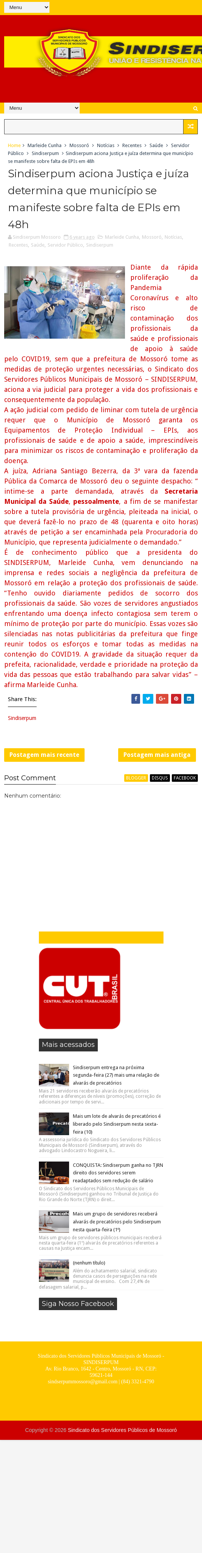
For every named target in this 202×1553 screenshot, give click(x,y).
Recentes (132, 145)
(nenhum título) (89, 1263)
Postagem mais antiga (157, 754)
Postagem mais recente (44, 754)
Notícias (105, 145)
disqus (160, 778)
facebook (185, 778)
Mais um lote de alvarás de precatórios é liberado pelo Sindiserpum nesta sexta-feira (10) (117, 1124)
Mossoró (79, 145)
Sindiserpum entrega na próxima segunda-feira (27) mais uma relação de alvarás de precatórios (116, 1075)
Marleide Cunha (45, 145)
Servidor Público (65, 245)
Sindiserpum (45, 153)
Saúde (156, 145)
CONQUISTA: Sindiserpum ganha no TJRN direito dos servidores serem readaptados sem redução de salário (118, 1173)
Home (14, 145)
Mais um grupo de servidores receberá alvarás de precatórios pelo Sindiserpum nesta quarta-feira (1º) (117, 1221)
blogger (136, 778)
